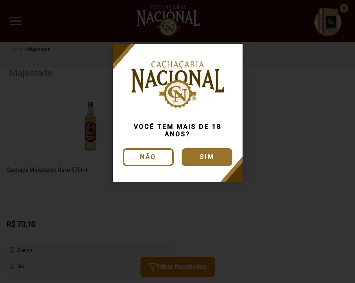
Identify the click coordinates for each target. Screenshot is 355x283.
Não (148, 157)
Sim (207, 157)
